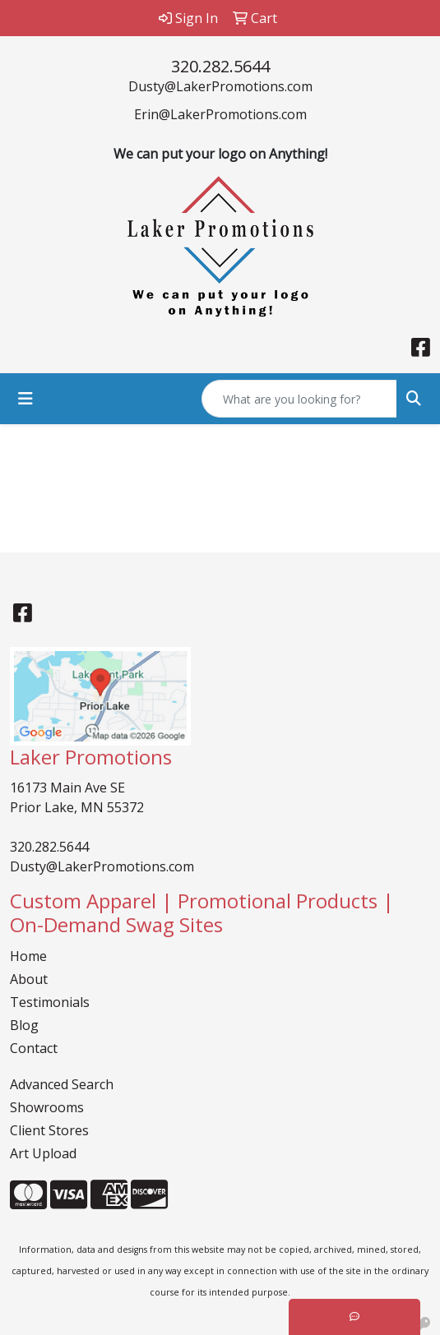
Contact (34, 1048)
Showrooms (47, 1107)
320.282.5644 (220, 66)
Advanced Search (61, 1084)
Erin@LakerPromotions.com (220, 114)
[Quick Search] (299, 399)
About (29, 979)
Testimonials (50, 1002)
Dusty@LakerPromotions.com (220, 86)
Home (28, 956)
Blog (24, 1025)
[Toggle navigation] (25, 398)
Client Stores (49, 1130)
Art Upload (43, 1153)
